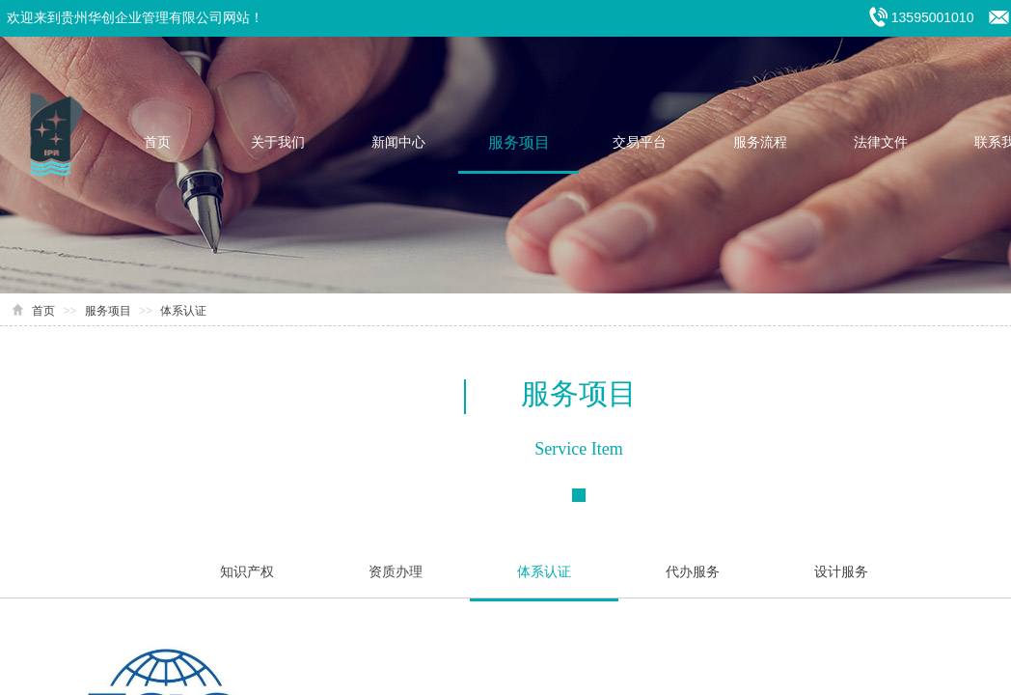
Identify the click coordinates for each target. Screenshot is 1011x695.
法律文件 (881, 142)
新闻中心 (398, 142)
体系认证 (183, 311)
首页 (157, 142)
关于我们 (278, 142)
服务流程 (760, 142)
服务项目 (519, 142)
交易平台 (640, 142)
